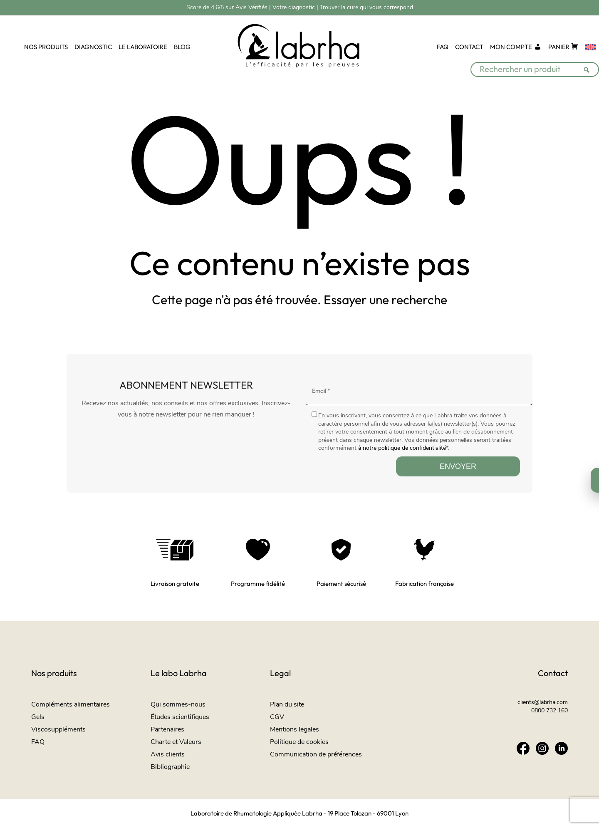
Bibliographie (170, 766)
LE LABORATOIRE (143, 47)
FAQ (442, 47)
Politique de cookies (299, 741)
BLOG (182, 47)
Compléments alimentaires (70, 704)
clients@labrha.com (542, 702)
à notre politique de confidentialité (402, 448)
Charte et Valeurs (176, 741)
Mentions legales (294, 729)
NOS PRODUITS (46, 47)
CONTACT (469, 47)
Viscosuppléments (58, 729)
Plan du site (287, 704)
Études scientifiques (180, 716)
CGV (277, 716)
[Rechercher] (589, 64)
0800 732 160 (549, 710)
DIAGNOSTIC (93, 47)
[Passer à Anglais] (590, 47)
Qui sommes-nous (178, 704)
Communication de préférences (316, 754)
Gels (38, 716)
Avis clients (168, 754)
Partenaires (167, 729)
